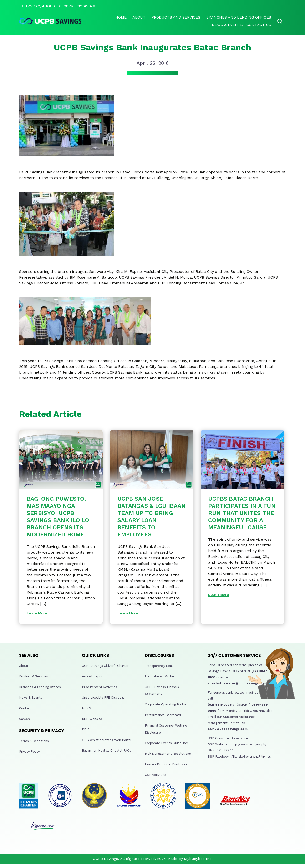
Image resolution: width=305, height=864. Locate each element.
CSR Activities (155, 775)
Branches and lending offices (238, 17)
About (139, 17)
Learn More (37, 613)
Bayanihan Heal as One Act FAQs (106, 750)
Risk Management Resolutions (168, 753)
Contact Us (258, 24)
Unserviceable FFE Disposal (103, 697)
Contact (25, 708)
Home (121, 17)
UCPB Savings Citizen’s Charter (105, 666)
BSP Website (92, 719)
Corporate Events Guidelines (167, 743)
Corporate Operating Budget (166, 704)
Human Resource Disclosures (167, 764)
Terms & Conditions (34, 741)
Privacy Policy (29, 751)
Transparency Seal (159, 666)
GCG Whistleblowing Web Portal (106, 740)
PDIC (86, 729)
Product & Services (33, 676)
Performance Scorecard (163, 715)
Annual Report (93, 676)
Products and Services (176, 17)
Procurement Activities (99, 687)
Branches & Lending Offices (40, 687)
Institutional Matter (159, 676)
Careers (25, 719)
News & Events (227, 24)
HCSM (86, 708)
